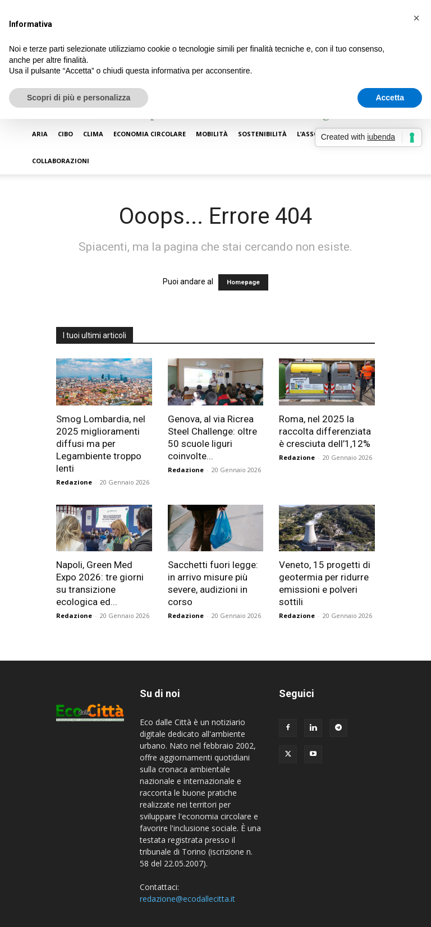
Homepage (243, 282)
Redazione (74, 482)
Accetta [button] (389, 97)
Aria (40, 134)
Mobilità (212, 134)
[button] (416, 18)
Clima (93, 134)
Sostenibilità (262, 134)
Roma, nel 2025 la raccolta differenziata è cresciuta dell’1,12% (325, 431)
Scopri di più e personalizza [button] (78, 97)
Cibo (65, 134)
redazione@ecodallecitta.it (187, 898)
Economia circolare (149, 134)
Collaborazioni (60, 160)
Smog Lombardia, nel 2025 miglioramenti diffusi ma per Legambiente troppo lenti (100, 443)
